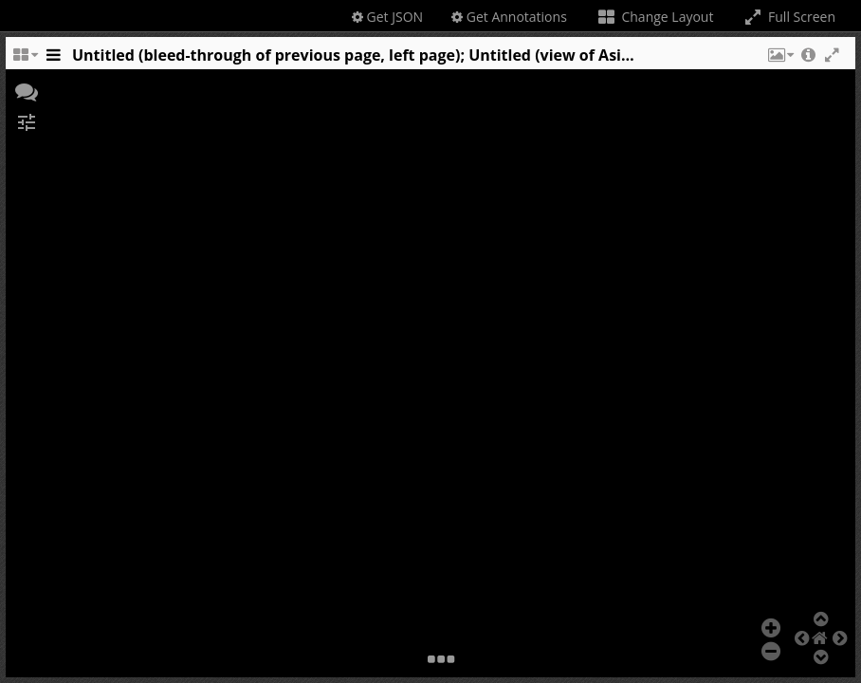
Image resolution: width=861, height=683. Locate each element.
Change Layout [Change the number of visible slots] (654, 17)
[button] (779, 60)
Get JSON (387, 17)
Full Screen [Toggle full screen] (788, 17)
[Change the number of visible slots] (24, 60)
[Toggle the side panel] (53, 60)
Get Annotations (509, 17)
